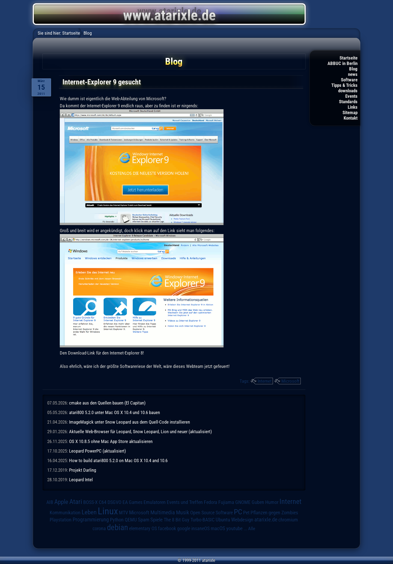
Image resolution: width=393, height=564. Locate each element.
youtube (234, 528)
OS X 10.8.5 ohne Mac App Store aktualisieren (111, 441)
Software (349, 79)
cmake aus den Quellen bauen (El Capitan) (107, 403)
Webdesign (242, 520)
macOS (218, 528)
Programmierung (91, 519)
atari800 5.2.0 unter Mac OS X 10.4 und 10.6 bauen (114, 412)
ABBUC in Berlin (342, 63)
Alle (251, 528)
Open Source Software (211, 512)
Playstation (61, 519)
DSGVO (114, 502)
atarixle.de (265, 519)
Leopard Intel (81, 479)
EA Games (132, 502)
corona (99, 528)
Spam (143, 520)
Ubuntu (223, 520)
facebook (167, 528)
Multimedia (162, 512)
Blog (353, 69)
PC (238, 511)
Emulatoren (155, 502)
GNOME (243, 502)
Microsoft (290, 381)
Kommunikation (65, 512)
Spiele (156, 519)
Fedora (210, 502)
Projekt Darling (82, 470)
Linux (108, 511)
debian (117, 527)
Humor (271, 502)
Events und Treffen (185, 502)
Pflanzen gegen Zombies (274, 512)
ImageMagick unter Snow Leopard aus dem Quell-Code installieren (129, 422)
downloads (348, 90)
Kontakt (351, 118)
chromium (288, 519)
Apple (61, 502)
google (183, 528)
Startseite (349, 58)
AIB (49, 502)
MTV (123, 512)
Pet (246, 512)
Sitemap (350, 112)
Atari (75, 502)
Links (353, 107)
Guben (258, 502)
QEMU (131, 519)
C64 (102, 502)
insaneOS (200, 528)
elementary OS (143, 528)
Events (351, 96)
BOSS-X (90, 502)
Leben (89, 512)
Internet (265, 381)
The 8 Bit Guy (176, 519)
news (353, 74)
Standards (348, 101)
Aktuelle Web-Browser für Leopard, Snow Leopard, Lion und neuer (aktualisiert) (140, 431)
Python (117, 519)
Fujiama (226, 502)
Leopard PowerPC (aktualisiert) (97, 451)
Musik (182, 512)
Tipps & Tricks (344, 85)
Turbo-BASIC (202, 519)
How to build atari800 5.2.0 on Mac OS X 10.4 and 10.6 (118, 460)
